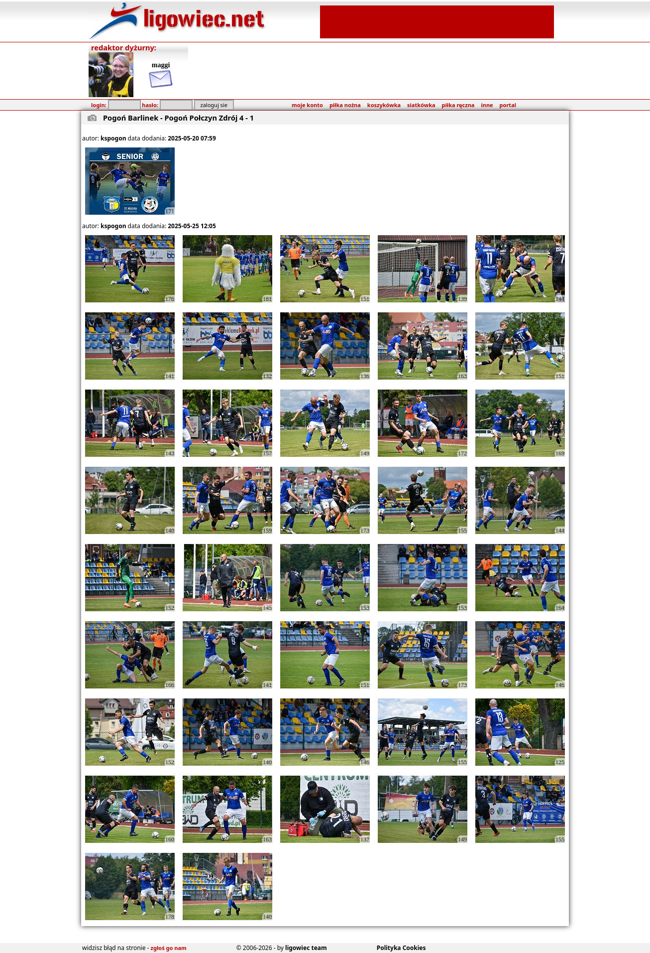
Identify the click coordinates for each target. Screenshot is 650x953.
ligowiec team (306, 948)
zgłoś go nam (169, 948)
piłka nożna (345, 105)
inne (487, 105)
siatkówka (421, 105)
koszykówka (384, 105)
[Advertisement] (437, 21)
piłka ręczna (458, 105)
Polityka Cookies (401, 948)
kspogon (113, 138)
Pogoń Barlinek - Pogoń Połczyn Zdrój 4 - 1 (178, 118)
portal (508, 105)
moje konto (307, 105)
